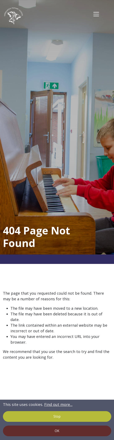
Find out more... (58, 404)
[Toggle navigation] (96, 14)
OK (57, 430)
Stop (57, 416)
